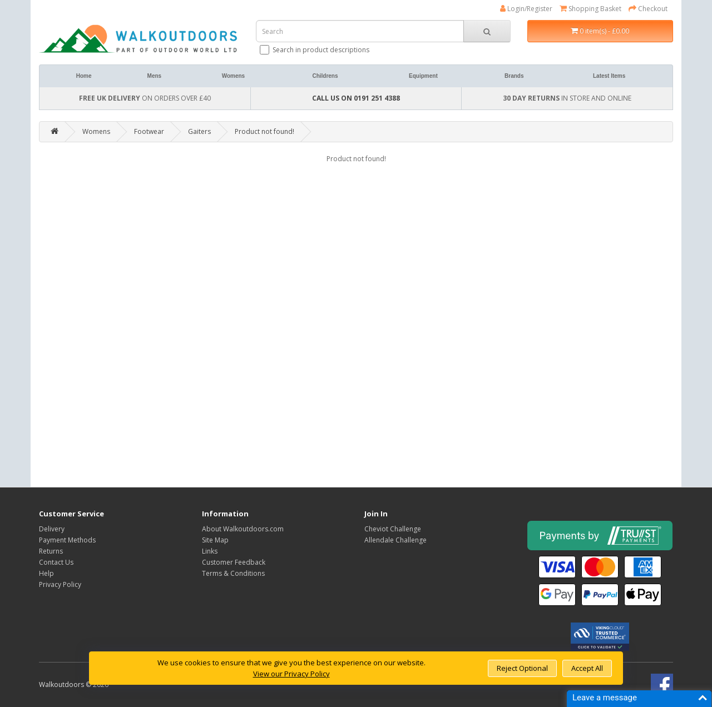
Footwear (149, 131)
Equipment (423, 76)
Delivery (52, 529)
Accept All (587, 668)
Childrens (325, 76)
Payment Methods (67, 540)
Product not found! (264, 131)
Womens (233, 76)
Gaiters (199, 131)
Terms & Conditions (233, 573)
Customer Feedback (233, 562)
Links (209, 551)
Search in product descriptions (315, 49)
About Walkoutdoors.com (243, 529)
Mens (154, 76)
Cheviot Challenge (392, 529)
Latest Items (609, 76)
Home (84, 76)
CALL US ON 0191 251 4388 (356, 98)
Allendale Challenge (395, 540)
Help (46, 573)
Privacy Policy (60, 584)
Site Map (215, 540)
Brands (514, 76)
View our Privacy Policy (291, 674)
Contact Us (56, 562)
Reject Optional (522, 668)
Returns (51, 551)
